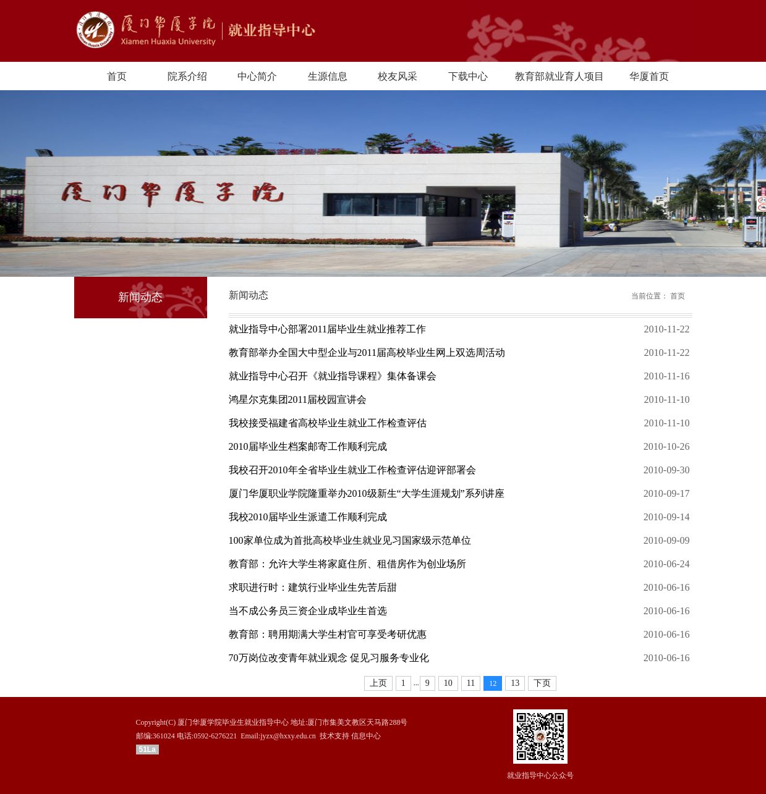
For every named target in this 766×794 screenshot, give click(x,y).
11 (471, 683)
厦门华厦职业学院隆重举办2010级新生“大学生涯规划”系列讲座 (366, 493)
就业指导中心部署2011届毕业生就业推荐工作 (327, 329)
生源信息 (327, 76)
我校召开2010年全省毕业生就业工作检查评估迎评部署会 (352, 470)
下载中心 (468, 76)
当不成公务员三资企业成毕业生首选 (308, 611)
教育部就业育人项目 (559, 76)
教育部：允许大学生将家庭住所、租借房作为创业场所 (347, 564)
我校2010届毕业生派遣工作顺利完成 (308, 517)
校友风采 (397, 76)
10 (448, 683)
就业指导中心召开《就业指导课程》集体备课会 (332, 376)
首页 (117, 76)
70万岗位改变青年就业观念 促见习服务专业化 (329, 658)
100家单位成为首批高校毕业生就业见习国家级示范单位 (350, 540)
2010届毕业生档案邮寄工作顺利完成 (308, 446)
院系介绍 (187, 76)
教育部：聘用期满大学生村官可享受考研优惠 (328, 634)
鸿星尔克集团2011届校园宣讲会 (298, 399)
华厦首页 (649, 76)
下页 (542, 683)
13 (515, 683)
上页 (378, 683)
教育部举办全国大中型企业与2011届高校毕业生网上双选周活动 (367, 352)
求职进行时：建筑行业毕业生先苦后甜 (313, 587)
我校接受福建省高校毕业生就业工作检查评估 (328, 423)
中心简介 (257, 76)
